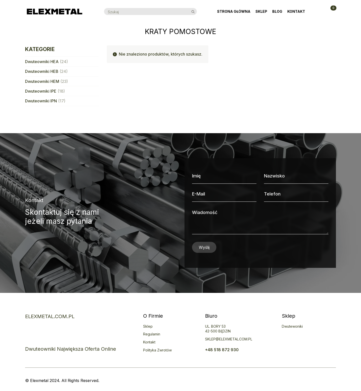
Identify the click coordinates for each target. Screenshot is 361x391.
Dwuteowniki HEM (42, 81)
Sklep (261, 11)
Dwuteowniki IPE (40, 91)
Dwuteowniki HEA (42, 61)
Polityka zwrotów (157, 350)
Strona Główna (233, 11)
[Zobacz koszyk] (330, 11)
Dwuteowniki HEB (41, 71)
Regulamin (151, 334)
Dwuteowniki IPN (41, 100)
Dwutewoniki (292, 326)
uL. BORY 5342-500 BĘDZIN (218, 328)
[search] (193, 12)
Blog (277, 11)
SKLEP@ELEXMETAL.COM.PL (228, 339)
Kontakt (296, 11)
